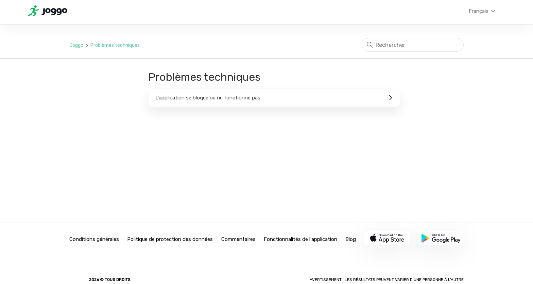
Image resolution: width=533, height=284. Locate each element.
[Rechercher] (413, 45)
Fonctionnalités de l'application (300, 239)
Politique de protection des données (170, 239)
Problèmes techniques (115, 45)
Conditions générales (94, 239)
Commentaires (238, 239)
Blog (350, 239)
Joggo (76, 45)
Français (483, 11)
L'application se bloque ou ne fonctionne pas (274, 98)
